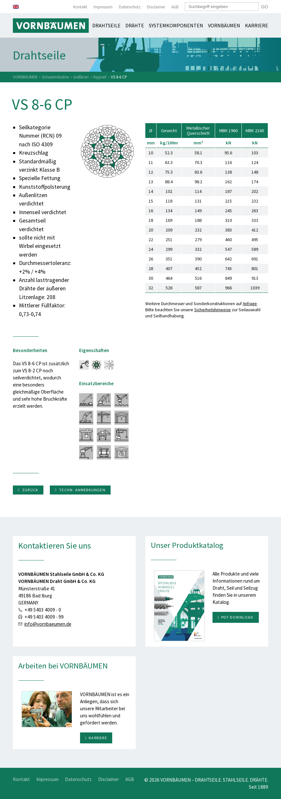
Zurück (27, 489)
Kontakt (80, 7)
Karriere (256, 25)
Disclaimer (156, 7)
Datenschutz (129, 7)
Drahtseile (106, 25)
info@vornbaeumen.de (47, 624)
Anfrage (250, 303)
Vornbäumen (224, 25)
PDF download (237, 617)
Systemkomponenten (176, 25)
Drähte (134, 25)
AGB (174, 7)
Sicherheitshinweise (212, 310)
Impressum (103, 7)
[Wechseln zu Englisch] (16, 7)
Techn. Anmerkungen (79, 489)
